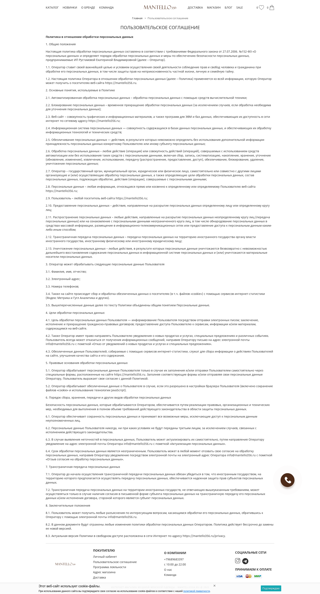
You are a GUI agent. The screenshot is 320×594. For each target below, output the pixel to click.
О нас (168, 570)
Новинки (70, 7)
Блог (228, 7)
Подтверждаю (271, 588)
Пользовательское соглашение (115, 562)
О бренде (88, 7)
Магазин (214, 7)
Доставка (195, 7)
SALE (239, 7)
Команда (106, 7)
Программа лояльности (109, 567)
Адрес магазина (104, 572)
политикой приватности (196, 591)
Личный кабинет (105, 557)
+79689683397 (174, 559)
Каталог (52, 7)
